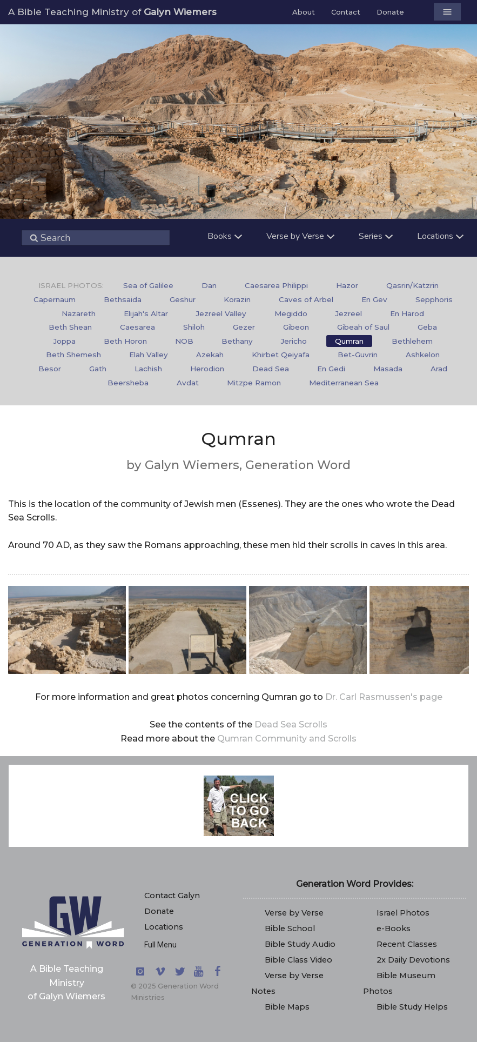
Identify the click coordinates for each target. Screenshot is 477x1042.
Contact (345, 12)
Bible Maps (287, 1007)
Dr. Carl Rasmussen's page (383, 697)
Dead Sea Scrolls (290, 724)
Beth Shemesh (73, 354)
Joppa (64, 341)
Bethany (237, 341)
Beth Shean (70, 327)
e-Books (394, 928)
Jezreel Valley (221, 313)
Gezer (244, 327)
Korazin (237, 299)
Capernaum (54, 299)
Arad (439, 368)
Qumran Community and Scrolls (287, 738)
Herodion (207, 368)
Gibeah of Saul (363, 327)
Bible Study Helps (412, 1007)
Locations (163, 927)
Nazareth (79, 313)
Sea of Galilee (148, 285)
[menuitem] (148, 286)
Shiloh (194, 327)
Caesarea (137, 327)
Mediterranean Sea (344, 382)
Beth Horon (125, 341)
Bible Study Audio (300, 944)
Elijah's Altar (146, 313)
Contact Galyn (172, 895)
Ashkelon (423, 354)
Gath (97, 368)
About (303, 12)
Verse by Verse (294, 913)
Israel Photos (403, 913)
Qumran (349, 341)
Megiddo (290, 313)
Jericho (294, 341)
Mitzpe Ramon (254, 382)
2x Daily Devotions (413, 960)
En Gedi (331, 368)
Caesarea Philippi (276, 285)
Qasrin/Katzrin (412, 285)
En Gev (374, 299)
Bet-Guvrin (358, 354)
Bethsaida (123, 299)
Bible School (290, 928)
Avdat (188, 382)
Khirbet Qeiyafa (281, 354)
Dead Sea (270, 368)
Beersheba (128, 382)
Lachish (148, 368)
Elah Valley (148, 354)
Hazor (347, 285)
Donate (390, 12)
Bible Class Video (298, 960)
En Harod (407, 313)
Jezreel (348, 313)
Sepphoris (434, 299)
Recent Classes (407, 944)
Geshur (183, 299)
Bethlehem (412, 341)
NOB (184, 341)
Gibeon (296, 327)
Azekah (210, 354)
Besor (49, 368)
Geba (427, 327)
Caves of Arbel (306, 299)
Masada (387, 368)
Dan (209, 285)
